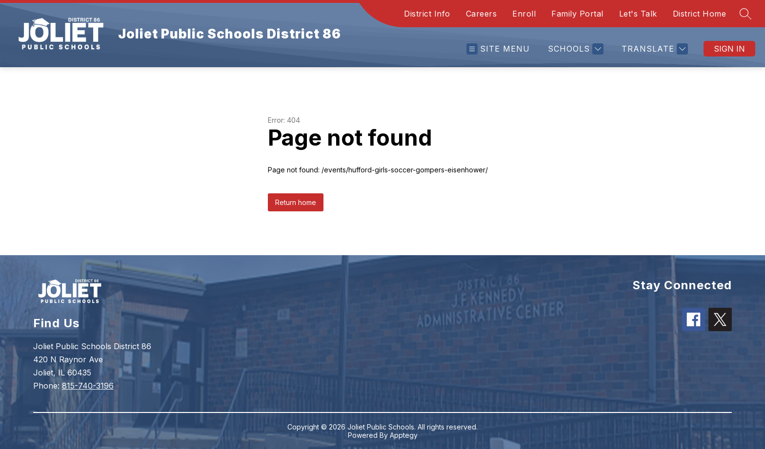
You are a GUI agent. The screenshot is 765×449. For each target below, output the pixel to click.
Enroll (524, 14)
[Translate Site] (653, 49)
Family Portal (577, 14)
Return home (295, 202)
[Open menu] (498, 49)
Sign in (729, 49)
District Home (699, 14)
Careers (481, 14)
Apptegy (404, 435)
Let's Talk (638, 14)
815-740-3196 (88, 386)
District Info (427, 14)
